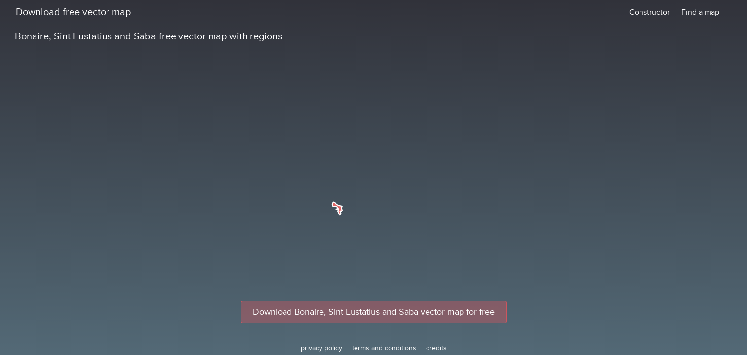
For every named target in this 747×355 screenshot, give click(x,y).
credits (436, 348)
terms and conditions (384, 348)
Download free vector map (73, 12)
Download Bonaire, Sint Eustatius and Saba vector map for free (374, 312)
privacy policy (321, 348)
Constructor (649, 12)
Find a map (700, 12)
